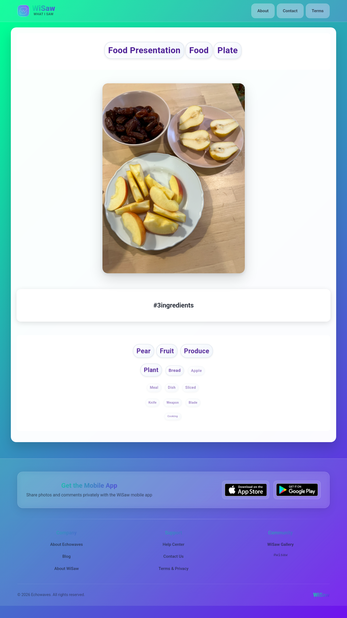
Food (205, 51)
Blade (193, 409)
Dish (172, 394)
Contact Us (173, 563)
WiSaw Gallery (280, 551)
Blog (66, 563)
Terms (318, 10)
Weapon (172, 409)
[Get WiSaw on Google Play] (297, 496)
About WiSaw (66, 575)
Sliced (191, 394)
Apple (198, 377)
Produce (199, 355)
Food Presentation (139, 51)
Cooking (173, 422)
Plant (149, 376)
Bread (175, 376)
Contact (291, 10)
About (265, 10)
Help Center (173, 551)
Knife (152, 409)
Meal (153, 394)
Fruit (166, 355)
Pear (139, 355)
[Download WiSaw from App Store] (245, 496)
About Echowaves (66, 551)
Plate (239, 51)
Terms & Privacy (173, 575)
